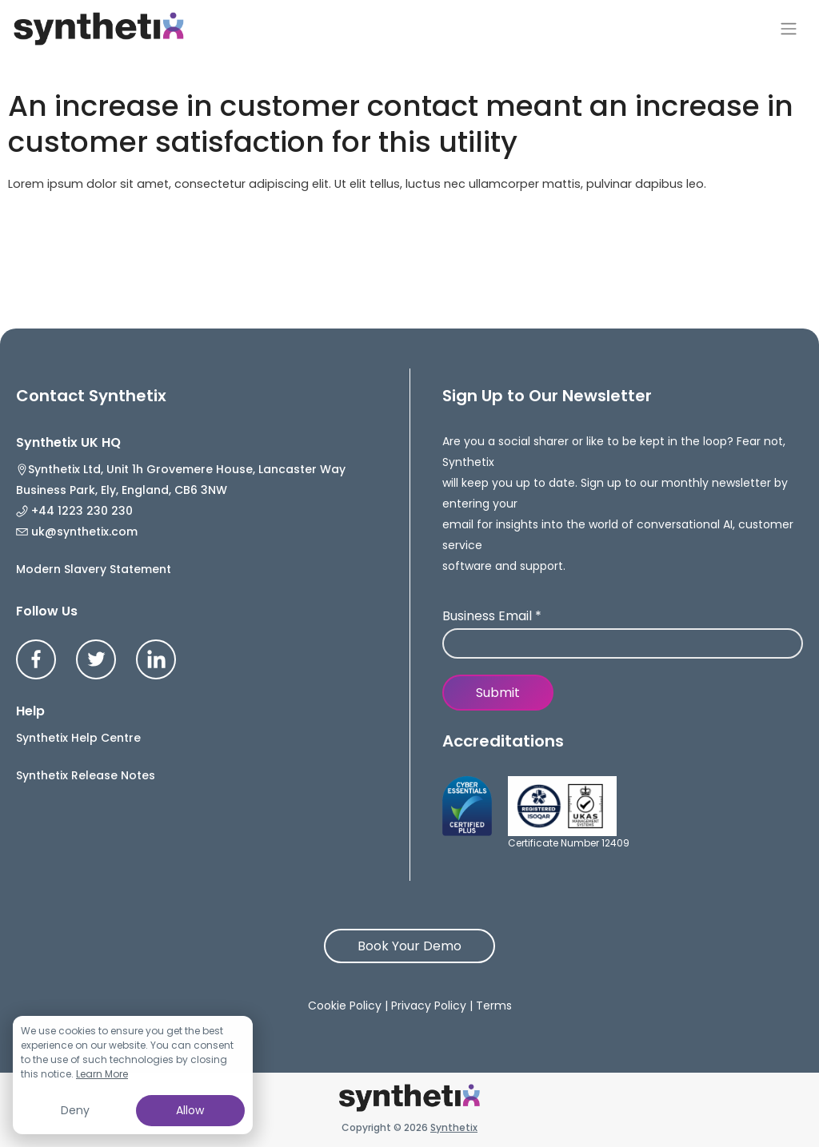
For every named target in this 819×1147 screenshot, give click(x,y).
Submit (498, 692)
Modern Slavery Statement (93, 569)
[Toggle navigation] (788, 28)
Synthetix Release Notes (85, 775)
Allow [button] (190, 1110)
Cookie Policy (345, 1006)
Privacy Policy (428, 1006)
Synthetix (453, 1127)
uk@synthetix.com (77, 532)
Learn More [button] (102, 1074)
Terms (494, 1006)
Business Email (491, 616)
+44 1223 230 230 (74, 511)
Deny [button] (75, 1110)
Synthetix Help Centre (78, 738)
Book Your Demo (409, 946)
